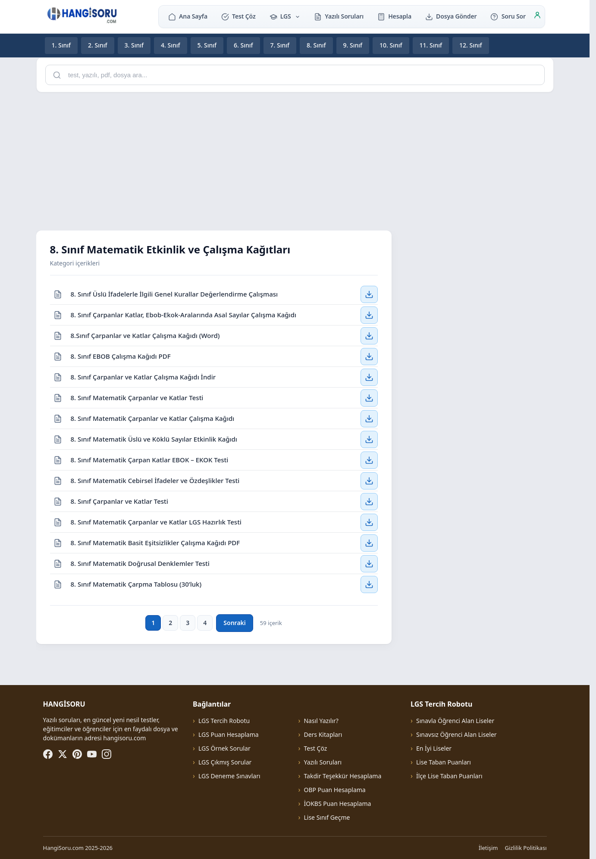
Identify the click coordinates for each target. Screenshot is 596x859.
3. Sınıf (134, 45)
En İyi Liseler (434, 748)
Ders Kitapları (323, 734)
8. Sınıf (316, 45)
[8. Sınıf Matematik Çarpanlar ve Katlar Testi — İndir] (369, 397)
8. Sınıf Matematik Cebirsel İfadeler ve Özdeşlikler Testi (155, 480)
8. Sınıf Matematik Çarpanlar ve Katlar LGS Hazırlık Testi (156, 521)
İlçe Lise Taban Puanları (449, 776)
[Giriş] (537, 16)
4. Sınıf (170, 45)
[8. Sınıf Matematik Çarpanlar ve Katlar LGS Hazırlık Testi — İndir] (369, 522)
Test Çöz (238, 16)
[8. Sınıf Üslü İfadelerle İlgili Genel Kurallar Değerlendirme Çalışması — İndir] (369, 294)
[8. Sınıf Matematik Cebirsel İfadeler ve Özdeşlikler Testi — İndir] (369, 480)
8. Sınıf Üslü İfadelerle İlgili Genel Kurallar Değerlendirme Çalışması (174, 293)
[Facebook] (48, 754)
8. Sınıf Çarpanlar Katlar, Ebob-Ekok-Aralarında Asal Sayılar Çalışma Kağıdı (184, 314)
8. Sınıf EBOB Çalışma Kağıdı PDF (121, 355)
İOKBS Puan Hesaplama (337, 803)
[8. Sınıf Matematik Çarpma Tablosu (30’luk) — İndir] (369, 584)
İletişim (488, 848)
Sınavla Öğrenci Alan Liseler (455, 721)
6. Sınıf (243, 45)
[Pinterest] (77, 754)
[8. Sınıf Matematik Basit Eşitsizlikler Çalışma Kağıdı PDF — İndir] (369, 542)
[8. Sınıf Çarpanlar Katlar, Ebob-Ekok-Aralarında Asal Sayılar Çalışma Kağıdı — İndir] (369, 314)
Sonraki (234, 623)
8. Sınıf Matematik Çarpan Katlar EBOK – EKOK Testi (150, 459)
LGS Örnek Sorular (224, 748)
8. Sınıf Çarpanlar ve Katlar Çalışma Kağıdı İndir (143, 376)
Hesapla (394, 16)
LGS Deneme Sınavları (229, 776)
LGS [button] (285, 16)
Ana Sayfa (187, 16)
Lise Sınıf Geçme (327, 817)
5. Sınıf (207, 45)
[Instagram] (106, 754)
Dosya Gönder (451, 16)
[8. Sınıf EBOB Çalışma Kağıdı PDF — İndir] (369, 356)
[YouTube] (92, 754)
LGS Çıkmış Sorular (224, 762)
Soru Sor (507, 16)
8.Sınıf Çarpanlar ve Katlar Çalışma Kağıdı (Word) (145, 335)
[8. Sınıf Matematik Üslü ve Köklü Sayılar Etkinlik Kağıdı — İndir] (369, 439)
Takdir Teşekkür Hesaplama (342, 776)
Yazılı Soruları (339, 16)
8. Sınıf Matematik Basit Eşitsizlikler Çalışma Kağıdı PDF (155, 542)
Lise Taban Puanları (443, 762)
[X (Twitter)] (62, 754)
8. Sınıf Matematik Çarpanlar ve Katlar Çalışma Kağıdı (153, 418)
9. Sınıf (353, 45)
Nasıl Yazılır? (321, 721)
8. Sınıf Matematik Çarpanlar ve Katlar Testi (137, 397)
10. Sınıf (391, 45)
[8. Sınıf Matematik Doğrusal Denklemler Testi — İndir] (369, 563)
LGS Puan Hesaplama (228, 734)
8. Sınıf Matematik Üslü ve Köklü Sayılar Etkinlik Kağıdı (154, 438)
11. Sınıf (431, 45)
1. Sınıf (61, 45)
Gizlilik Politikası (526, 848)
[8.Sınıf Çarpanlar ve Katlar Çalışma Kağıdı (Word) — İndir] (369, 335)
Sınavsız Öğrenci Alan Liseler (456, 734)
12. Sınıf (470, 45)
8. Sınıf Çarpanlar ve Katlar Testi (119, 500)
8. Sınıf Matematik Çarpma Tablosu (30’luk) (136, 584)
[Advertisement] (295, 159)
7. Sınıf (280, 45)
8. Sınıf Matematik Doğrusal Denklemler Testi (140, 563)
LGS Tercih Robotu (224, 721)
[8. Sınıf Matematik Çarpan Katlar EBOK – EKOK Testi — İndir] (369, 459)
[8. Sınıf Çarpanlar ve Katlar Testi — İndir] (369, 501)
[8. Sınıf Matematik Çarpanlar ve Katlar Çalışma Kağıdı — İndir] (369, 418)
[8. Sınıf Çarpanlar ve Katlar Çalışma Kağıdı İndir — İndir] (369, 376)
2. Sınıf (97, 45)
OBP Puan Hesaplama (334, 790)
